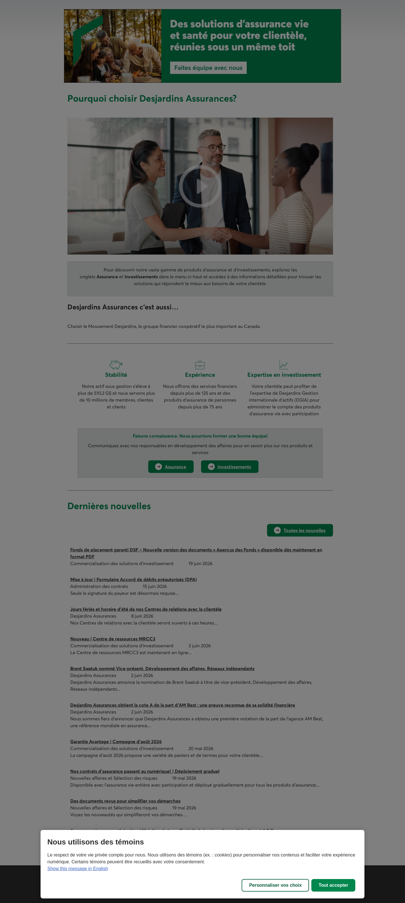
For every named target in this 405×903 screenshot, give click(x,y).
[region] (202, 864)
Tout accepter (333, 885)
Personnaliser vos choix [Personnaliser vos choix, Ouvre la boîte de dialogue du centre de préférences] (275, 885)
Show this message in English (77, 868)
